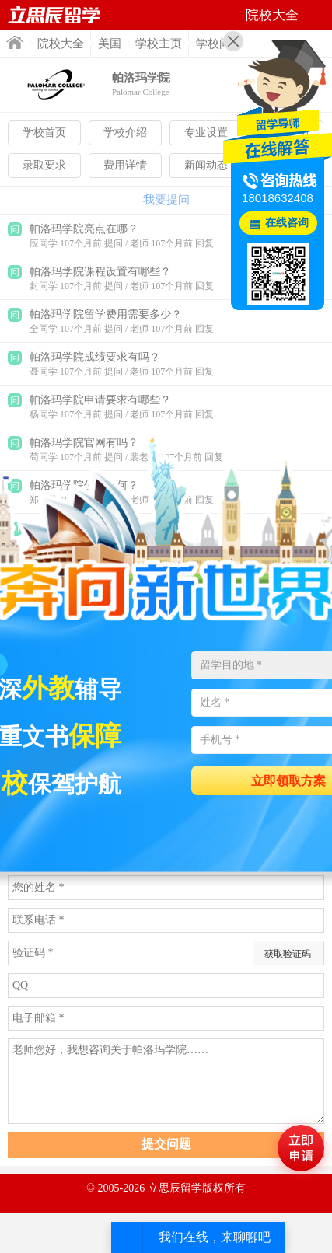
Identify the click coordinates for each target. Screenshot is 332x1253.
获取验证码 (287, 953)
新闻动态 (206, 165)
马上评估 (301, 1148)
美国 (109, 43)
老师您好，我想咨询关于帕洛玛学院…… (166, 1081)
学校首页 (44, 132)
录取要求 (44, 165)
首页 (14, 42)
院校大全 (60, 43)
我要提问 (166, 200)
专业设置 (206, 132)
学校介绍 (125, 132)
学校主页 (158, 43)
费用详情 (125, 165)
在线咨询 (287, 223)
